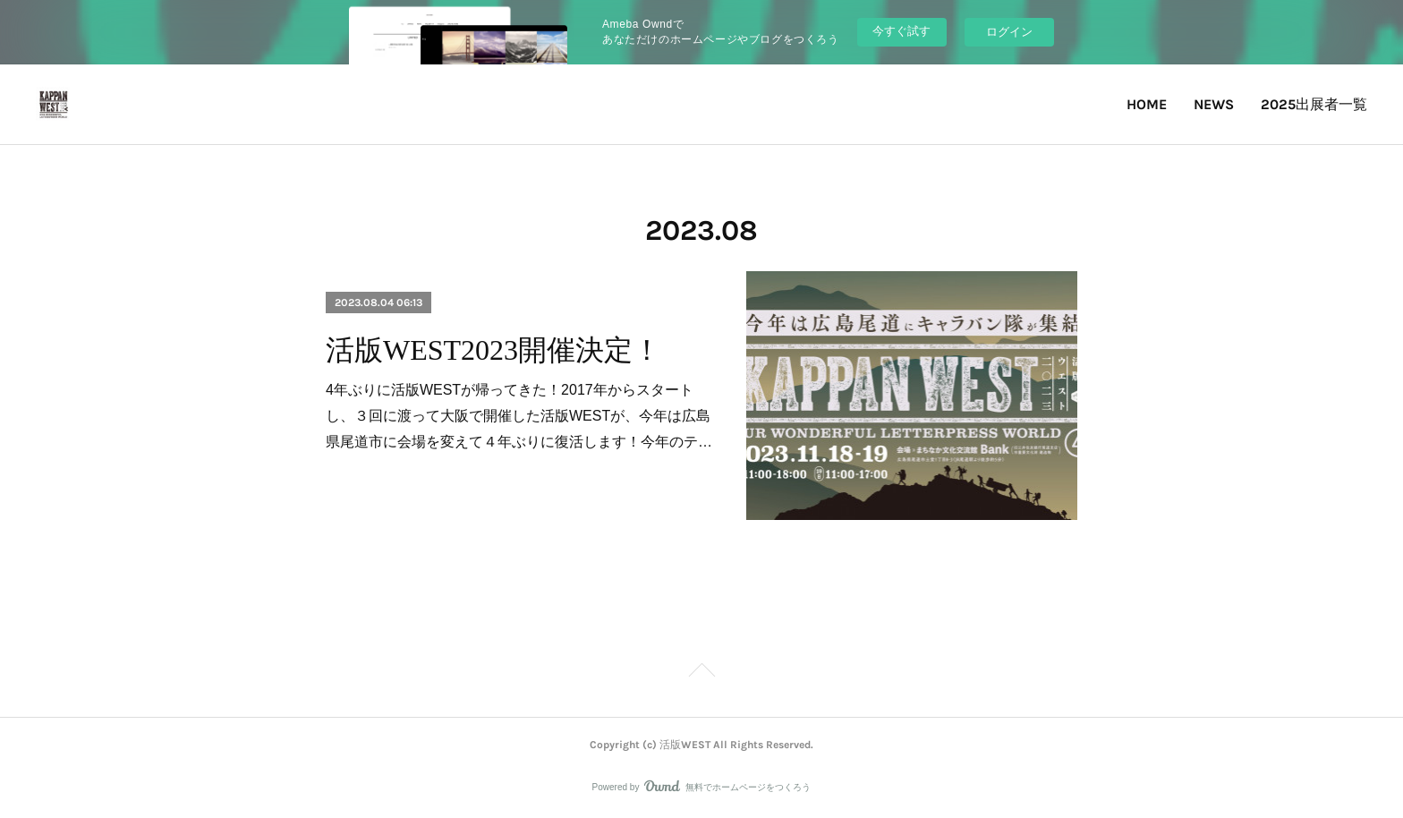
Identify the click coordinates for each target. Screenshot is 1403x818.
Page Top (701, 673)
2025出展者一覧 (1314, 104)
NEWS (1214, 104)
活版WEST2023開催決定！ (493, 350)
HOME (1147, 104)
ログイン (1009, 31)
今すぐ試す (901, 31)
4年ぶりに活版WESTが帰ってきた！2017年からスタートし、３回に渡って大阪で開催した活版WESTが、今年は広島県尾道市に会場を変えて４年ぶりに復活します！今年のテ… (519, 415)
